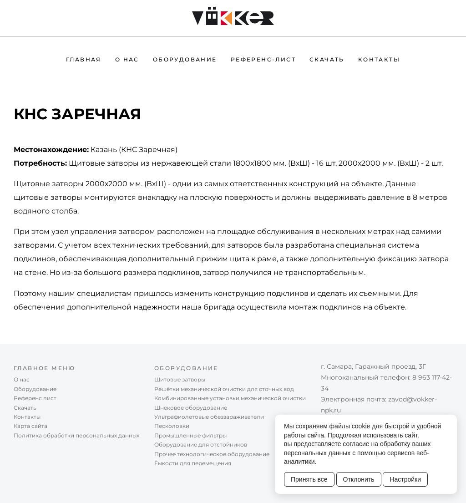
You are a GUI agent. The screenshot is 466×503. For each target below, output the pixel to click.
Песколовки (171, 425)
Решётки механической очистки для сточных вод (224, 389)
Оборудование (185, 59)
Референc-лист (263, 59)
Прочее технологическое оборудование (211, 454)
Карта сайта (30, 425)
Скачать (326, 59)
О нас (127, 59)
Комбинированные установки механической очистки (230, 398)
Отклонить (359, 479)
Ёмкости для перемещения (192, 463)
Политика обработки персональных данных (76, 435)
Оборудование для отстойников (200, 444)
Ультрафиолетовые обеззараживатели (209, 416)
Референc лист (35, 398)
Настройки (405, 479)
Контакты (379, 59)
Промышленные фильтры (190, 435)
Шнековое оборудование (190, 407)
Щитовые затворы (179, 379)
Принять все (309, 479)
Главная (83, 59)
